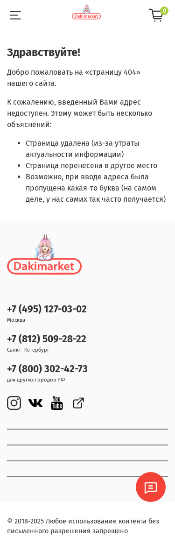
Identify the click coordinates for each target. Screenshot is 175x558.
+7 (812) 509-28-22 (46, 339)
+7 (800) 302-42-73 (47, 369)
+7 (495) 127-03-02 (47, 309)
